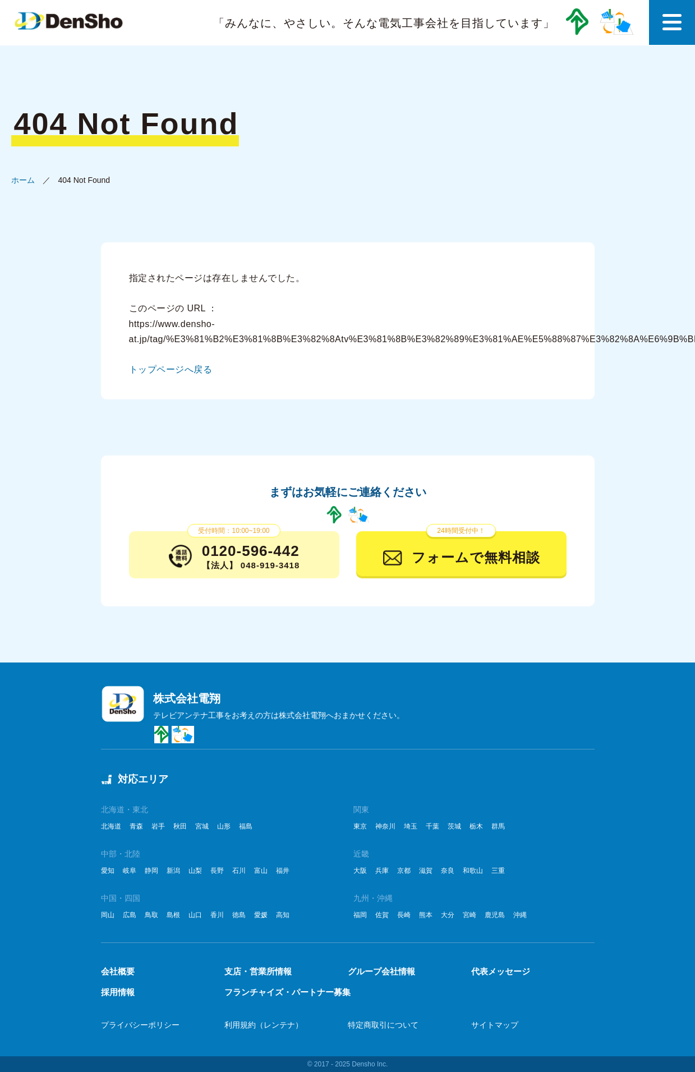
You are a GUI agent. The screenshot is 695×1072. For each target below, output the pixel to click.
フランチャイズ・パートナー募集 (287, 992)
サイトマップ (494, 1024)
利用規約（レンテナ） (263, 1024)
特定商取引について (383, 1024)
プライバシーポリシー (140, 1024)
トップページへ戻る (171, 369)
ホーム (23, 180)
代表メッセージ (500, 971)
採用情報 (118, 992)
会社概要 (118, 971)
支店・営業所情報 (258, 971)
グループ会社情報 (381, 971)
